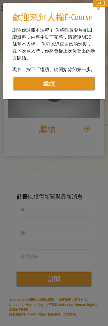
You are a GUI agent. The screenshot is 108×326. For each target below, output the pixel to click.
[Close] (98, 8)
